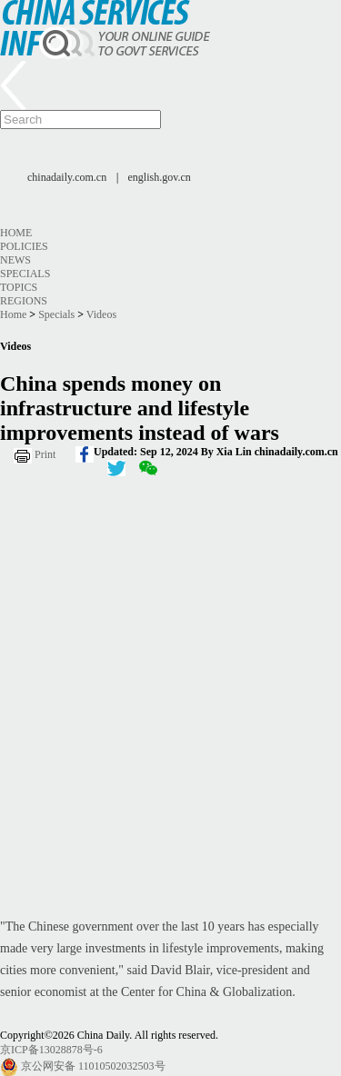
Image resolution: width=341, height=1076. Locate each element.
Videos (101, 314)
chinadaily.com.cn (66, 177)
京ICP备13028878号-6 (51, 1049)
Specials (25, 273)
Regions (23, 300)
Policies (24, 246)
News (15, 260)
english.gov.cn (159, 177)
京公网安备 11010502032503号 (93, 1066)
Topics (18, 287)
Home (16, 232)
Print (45, 454)
